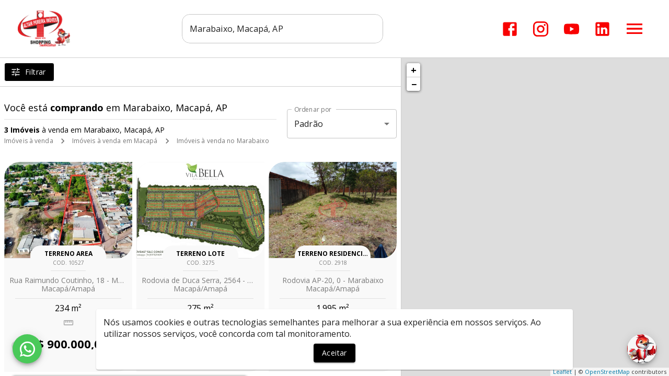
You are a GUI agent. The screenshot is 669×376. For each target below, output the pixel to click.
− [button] (414, 84)
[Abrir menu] (634, 28)
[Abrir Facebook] (510, 29)
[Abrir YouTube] (571, 29)
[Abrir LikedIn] (602, 29)
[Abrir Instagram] (541, 29)
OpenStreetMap (607, 371)
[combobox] (282, 28)
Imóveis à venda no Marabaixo (223, 140)
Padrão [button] (308, 124)
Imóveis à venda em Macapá (115, 140)
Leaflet (562, 371)
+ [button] (414, 70)
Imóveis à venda (28, 140)
